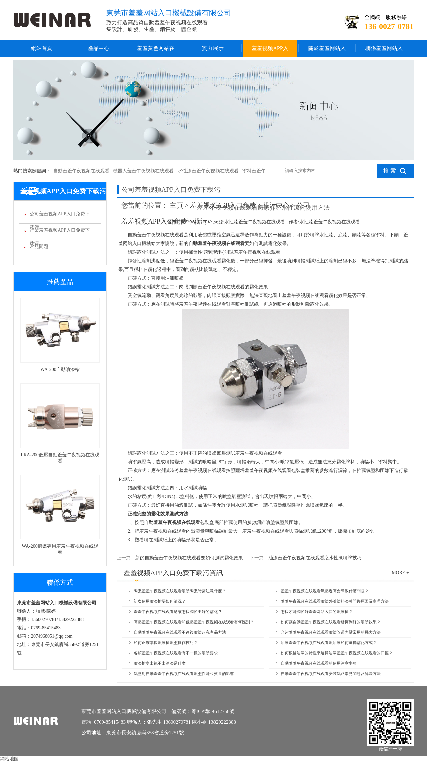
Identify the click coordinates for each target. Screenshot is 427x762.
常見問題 (39, 246)
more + (400, 572)
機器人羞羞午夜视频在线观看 (143, 170)
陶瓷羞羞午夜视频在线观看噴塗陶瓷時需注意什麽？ (180, 591)
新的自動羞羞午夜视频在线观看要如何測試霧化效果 (189, 557)
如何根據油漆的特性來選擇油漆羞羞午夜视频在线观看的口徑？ (337, 653)
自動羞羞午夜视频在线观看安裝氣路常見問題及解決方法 (331, 673)
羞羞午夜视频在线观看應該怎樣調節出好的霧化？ (178, 611)
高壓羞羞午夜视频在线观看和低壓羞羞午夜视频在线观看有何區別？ (194, 622)
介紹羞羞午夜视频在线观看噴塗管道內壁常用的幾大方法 (331, 632)
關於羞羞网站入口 (327, 51)
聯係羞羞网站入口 (384, 51)
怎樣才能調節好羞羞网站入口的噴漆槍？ (317, 611)
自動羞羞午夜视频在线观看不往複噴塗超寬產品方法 (180, 632)
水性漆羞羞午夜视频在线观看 (208, 170)
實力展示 (213, 48)
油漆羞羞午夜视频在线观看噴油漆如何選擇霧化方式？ (329, 642)
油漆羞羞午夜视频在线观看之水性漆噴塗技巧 (315, 557)
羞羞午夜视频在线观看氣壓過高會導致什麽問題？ (325, 591)
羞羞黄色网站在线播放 (155, 51)
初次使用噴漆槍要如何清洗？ (160, 601)
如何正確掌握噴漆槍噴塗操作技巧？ (166, 642)
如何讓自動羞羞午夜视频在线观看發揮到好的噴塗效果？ (331, 622)
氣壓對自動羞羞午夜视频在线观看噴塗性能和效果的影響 (184, 673)
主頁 (176, 205)
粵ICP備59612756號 (212, 711)
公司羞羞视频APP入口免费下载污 (60, 216)
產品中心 (98, 48)
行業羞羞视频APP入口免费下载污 (60, 232)
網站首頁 (41, 48)
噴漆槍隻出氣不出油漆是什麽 (160, 663)
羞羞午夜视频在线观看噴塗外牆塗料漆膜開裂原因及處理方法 (335, 601)
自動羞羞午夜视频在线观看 (81, 170)
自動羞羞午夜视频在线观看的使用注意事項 (319, 663)
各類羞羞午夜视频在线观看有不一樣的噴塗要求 (176, 653)
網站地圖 (9, 758)
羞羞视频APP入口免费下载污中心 (270, 51)
